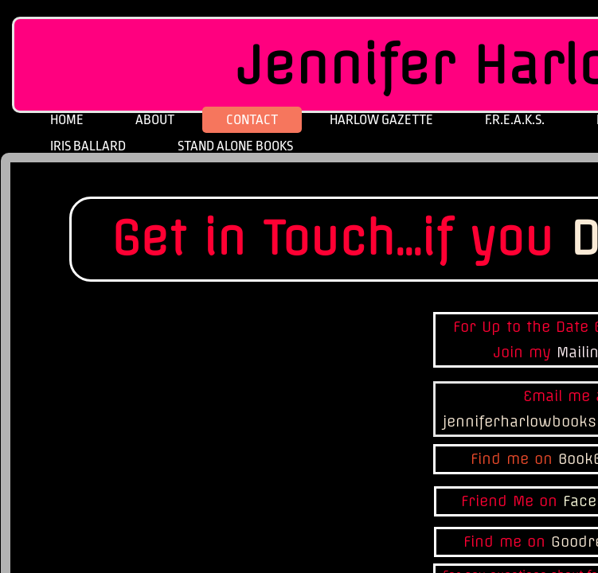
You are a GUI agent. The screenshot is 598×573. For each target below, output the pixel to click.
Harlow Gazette (381, 119)
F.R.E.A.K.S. (515, 119)
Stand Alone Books (235, 146)
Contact (252, 119)
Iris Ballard (88, 146)
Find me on (514, 459)
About (154, 119)
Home (67, 119)
